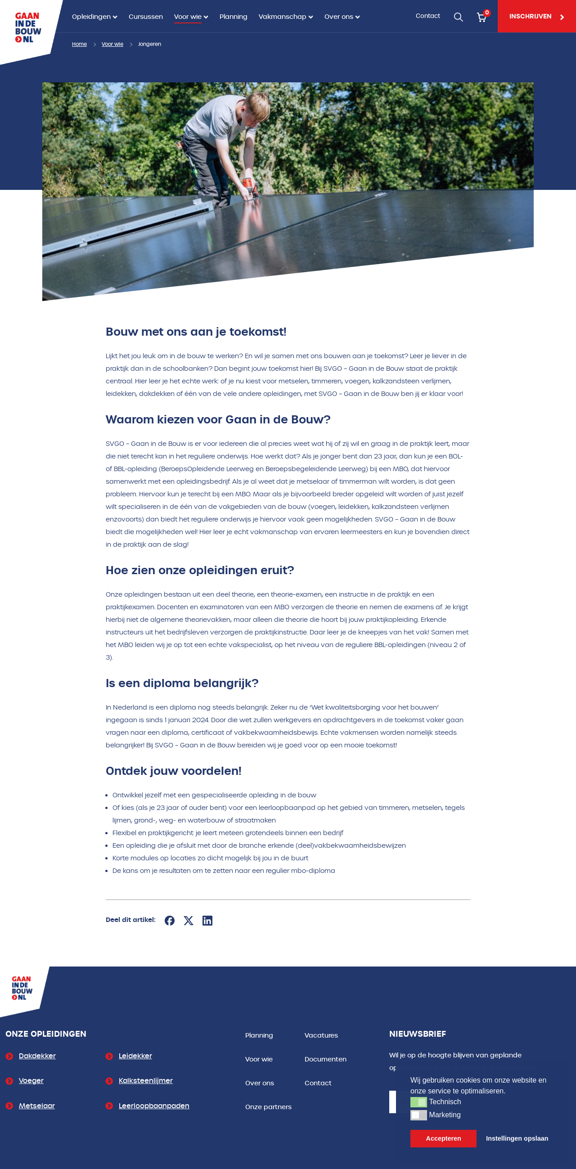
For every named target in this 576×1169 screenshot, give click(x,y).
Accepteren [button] (443, 1138)
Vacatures (321, 1035)
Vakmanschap (282, 17)
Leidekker (135, 1056)
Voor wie (188, 17)
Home (79, 44)
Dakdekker (37, 1056)
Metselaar (37, 1106)
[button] (418, 1102)
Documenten (325, 1059)
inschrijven (536, 16)
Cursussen (146, 17)
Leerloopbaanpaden (154, 1106)
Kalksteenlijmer (146, 1080)
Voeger (31, 1080)
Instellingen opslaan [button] (517, 1138)
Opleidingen (91, 17)
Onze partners (268, 1107)
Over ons (338, 17)
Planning (234, 17)
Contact (428, 16)
